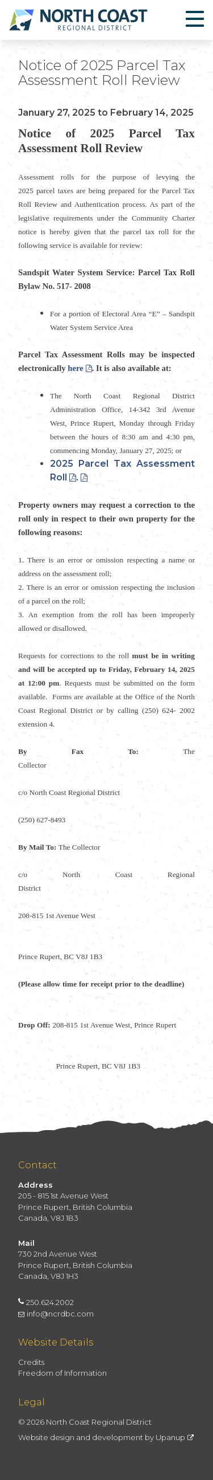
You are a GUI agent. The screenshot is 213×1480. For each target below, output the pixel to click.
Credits (31, 1362)
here (79, 368)
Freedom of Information (62, 1372)
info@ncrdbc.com (56, 1313)
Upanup (175, 1437)
